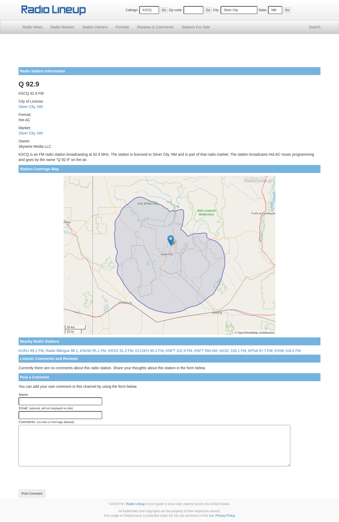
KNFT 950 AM (205, 351)
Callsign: (132, 10)
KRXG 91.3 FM (120, 351)
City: (216, 10)
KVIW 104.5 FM (288, 351)
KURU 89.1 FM (31, 351)
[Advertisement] (169, 52)
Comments (155, 27)
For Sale (196, 27)
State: (262, 10)
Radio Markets (62, 27)
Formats (122, 27)
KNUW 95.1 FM (93, 351)
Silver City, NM (31, 107)
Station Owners (95, 27)
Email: (46, 408)
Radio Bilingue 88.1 (62, 351)
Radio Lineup (135, 504)
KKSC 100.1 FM (232, 351)
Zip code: (175, 10)
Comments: (46, 422)
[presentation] (59, 478)
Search (314, 27)
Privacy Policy (225, 515)
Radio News (32, 27)
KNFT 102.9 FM (179, 351)
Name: (24, 395)
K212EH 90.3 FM (149, 351)
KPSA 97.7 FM (260, 351)
